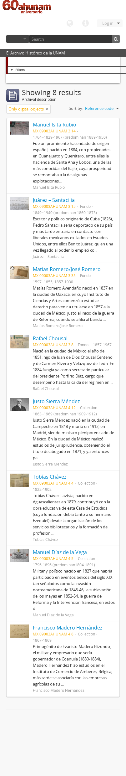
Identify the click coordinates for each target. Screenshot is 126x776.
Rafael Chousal (50, 338)
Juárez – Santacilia (54, 200)
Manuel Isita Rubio (54, 124)
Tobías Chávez (49, 476)
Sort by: (76, 108)
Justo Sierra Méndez (56, 401)
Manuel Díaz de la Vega (60, 552)
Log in (107, 23)
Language (70, 23)
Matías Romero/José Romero (67, 269)
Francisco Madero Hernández (67, 627)
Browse (17, 39)
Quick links (85, 23)
